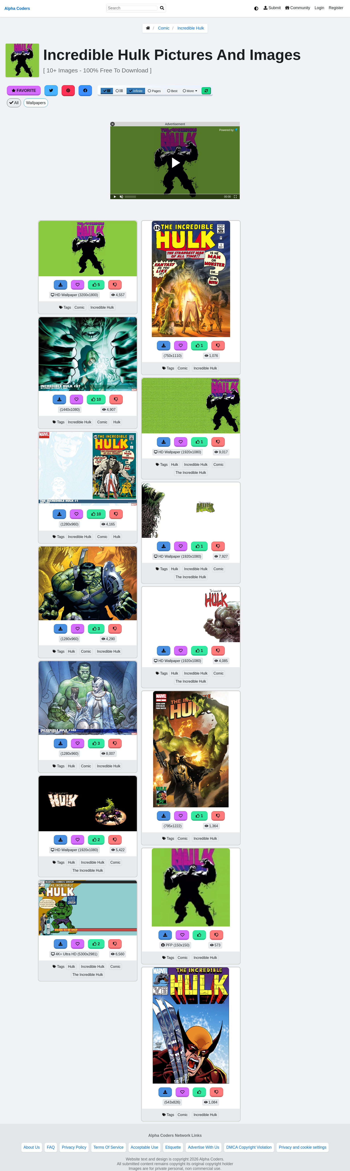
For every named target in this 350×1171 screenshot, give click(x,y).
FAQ (51, 1147)
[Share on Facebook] (85, 90)
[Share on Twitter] (51, 90)
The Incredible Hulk (88, 870)
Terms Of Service (109, 1147)
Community (297, 8)
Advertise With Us (203, 1147)
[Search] (162, 8)
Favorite (24, 90)
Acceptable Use (144, 1147)
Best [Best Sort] (172, 91)
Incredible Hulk (190, 28)
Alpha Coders (17, 8)
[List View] (119, 91)
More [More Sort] (190, 91)
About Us (32, 1147)
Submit (272, 8)
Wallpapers (36, 103)
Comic (163, 28)
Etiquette (173, 1147)
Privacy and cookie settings (302, 1147)
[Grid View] (107, 91)
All (14, 103)
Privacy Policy (74, 1147)
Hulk (117, 422)
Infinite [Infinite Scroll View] (135, 91)
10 (96, 399)
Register (336, 8)
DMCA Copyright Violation (249, 1147)
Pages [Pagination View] (154, 91)
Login (319, 8)
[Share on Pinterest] (68, 90)
